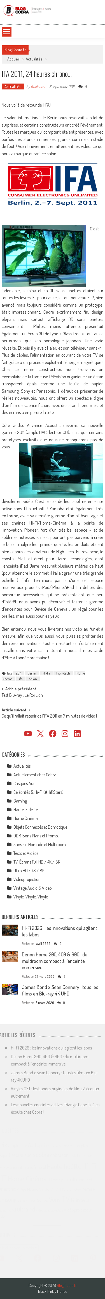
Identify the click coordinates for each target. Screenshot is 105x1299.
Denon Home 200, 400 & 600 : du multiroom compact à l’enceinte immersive (54, 960)
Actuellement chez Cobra (34, 774)
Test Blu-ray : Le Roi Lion (22, 695)
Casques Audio (26, 783)
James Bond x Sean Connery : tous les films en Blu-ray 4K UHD (60, 990)
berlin (32, 673)
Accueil (13, 59)
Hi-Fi (46, 673)
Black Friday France (52, 1291)
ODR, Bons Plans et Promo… (36, 836)
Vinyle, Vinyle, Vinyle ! (31, 897)
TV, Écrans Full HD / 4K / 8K (36, 862)
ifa (21, 679)
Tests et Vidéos (25, 853)
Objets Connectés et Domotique (40, 827)
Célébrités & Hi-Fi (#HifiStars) (38, 792)
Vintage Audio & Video (32, 888)
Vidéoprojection (27, 879)
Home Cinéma (25, 818)
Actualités (34, 59)
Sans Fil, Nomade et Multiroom (39, 844)
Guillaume (38, 86)
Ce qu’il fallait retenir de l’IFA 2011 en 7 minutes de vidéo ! (49, 716)
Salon (33, 679)
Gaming (20, 801)
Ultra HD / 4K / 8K (29, 870)
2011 (18, 673)
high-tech (63, 673)
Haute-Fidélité (25, 809)
